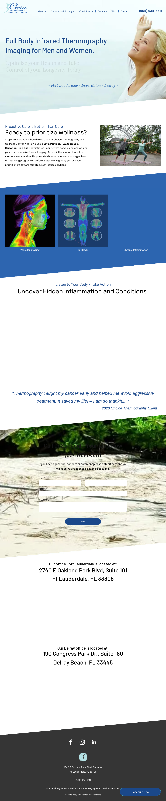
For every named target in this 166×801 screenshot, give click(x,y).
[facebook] (71, 742)
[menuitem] (42, 11)
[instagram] (82, 742)
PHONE (88, 478)
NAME (42, 478)
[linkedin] (94, 742)
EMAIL (42, 489)
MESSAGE (44, 499)
